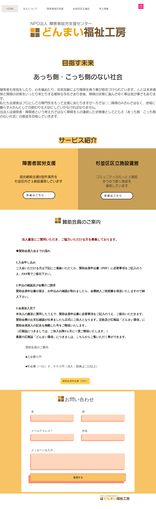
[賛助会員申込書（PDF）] (75, 381)
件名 (85, 431)
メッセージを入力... (43, 450)
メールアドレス (40, 431)
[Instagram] (140, 6)
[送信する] (78, 477)
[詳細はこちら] (39, 195)
